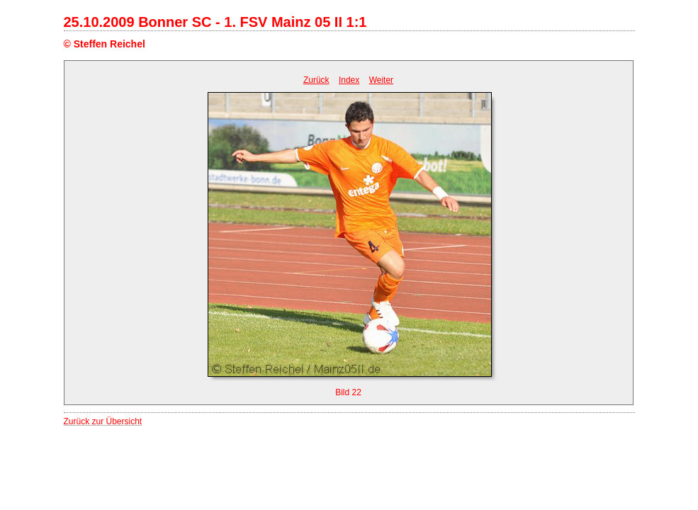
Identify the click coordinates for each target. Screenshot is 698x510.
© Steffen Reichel (104, 44)
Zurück (316, 80)
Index (349, 80)
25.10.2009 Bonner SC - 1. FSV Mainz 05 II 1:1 (215, 22)
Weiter (381, 80)
